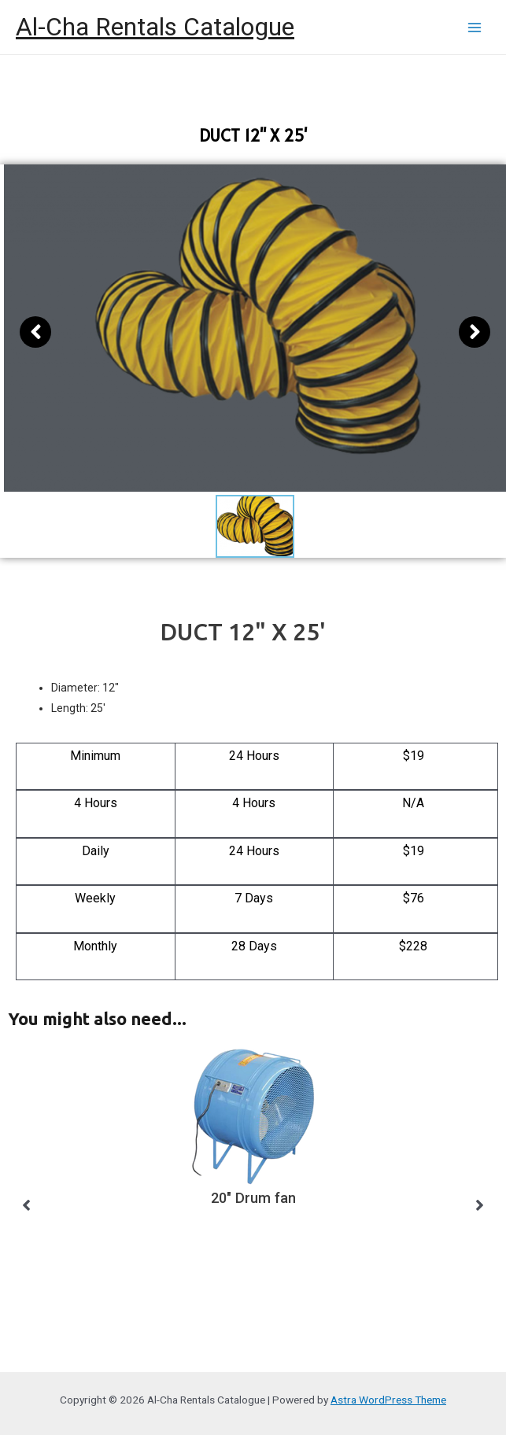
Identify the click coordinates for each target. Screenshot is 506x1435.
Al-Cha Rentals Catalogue (155, 27)
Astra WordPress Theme (388, 1399)
